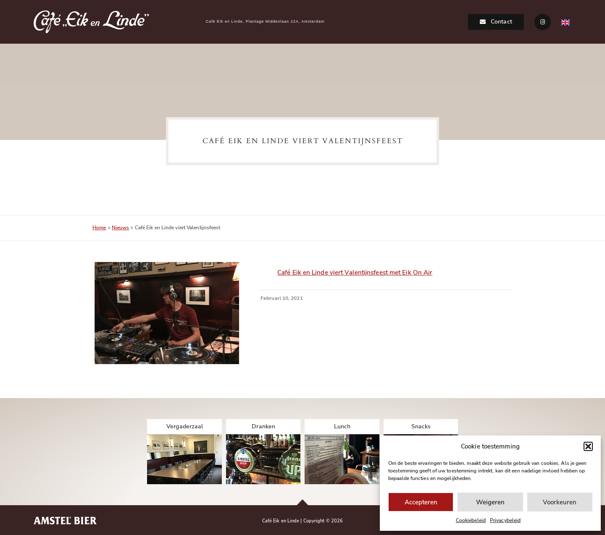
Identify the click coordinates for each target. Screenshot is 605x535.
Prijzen (369, 64)
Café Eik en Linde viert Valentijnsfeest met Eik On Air (354, 272)
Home (99, 227)
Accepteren (421, 502)
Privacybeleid (505, 520)
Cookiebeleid (471, 520)
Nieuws (120, 227)
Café (164, 64)
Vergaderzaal (228, 64)
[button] (588, 446)
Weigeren (490, 502)
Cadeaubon (433, 64)
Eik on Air (302, 64)
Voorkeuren (559, 502)
